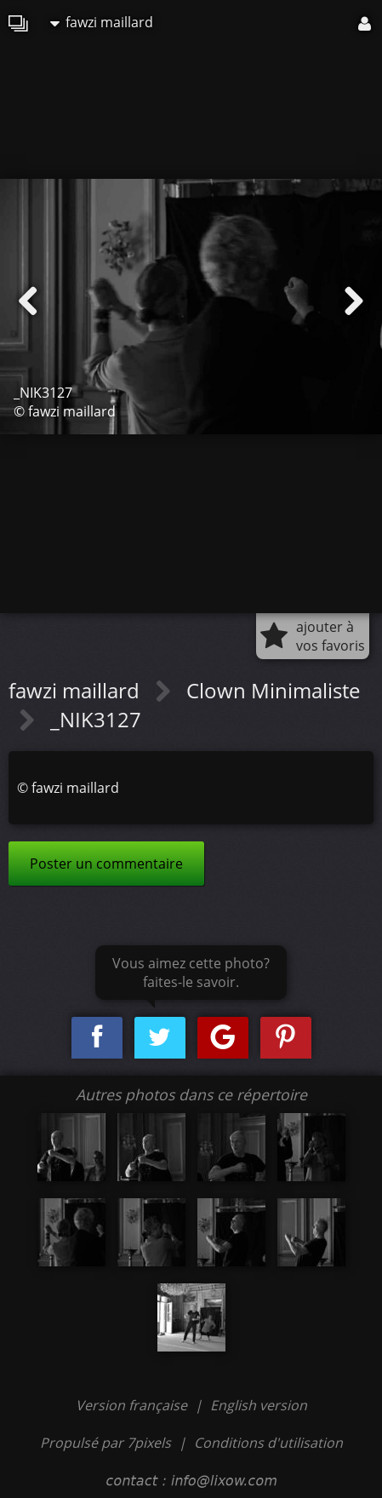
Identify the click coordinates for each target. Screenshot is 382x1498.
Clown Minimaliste (273, 690)
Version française (133, 1405)
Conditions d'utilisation (268, 1442)
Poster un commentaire (106, 863)
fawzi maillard (101, 22)
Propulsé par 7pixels (105, 1442)
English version (258, 1405)
